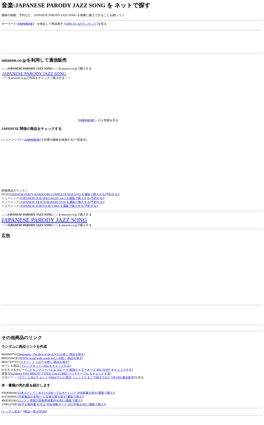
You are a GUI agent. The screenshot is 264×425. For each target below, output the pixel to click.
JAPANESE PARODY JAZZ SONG (34, 73)
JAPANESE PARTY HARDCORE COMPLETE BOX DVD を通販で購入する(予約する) (64, 194)
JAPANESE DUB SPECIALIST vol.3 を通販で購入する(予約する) (62, 198)
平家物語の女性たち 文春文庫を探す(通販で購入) (51, 396)
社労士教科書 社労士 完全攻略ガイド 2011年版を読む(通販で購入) (62, 404)
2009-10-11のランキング (81, 23)
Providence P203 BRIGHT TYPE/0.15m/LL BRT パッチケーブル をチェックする (59, 373)
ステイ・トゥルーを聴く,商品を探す (44, 362)
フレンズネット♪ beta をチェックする (45, 365)
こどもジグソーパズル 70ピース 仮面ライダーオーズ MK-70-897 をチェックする (79, 369)
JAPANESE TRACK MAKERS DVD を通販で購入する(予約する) (62, 202)
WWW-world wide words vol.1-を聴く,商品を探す (51, 358)
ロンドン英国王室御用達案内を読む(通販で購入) (50, 400)
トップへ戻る (11, 411)
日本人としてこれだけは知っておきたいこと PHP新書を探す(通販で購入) (66, 392)
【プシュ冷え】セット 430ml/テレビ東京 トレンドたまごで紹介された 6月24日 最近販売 (76, 377)
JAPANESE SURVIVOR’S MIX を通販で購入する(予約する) (59, 205)
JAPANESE (32, 139)
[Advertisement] (68, 27)
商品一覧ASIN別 (35, 411)
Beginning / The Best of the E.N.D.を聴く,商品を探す (51, 354)
